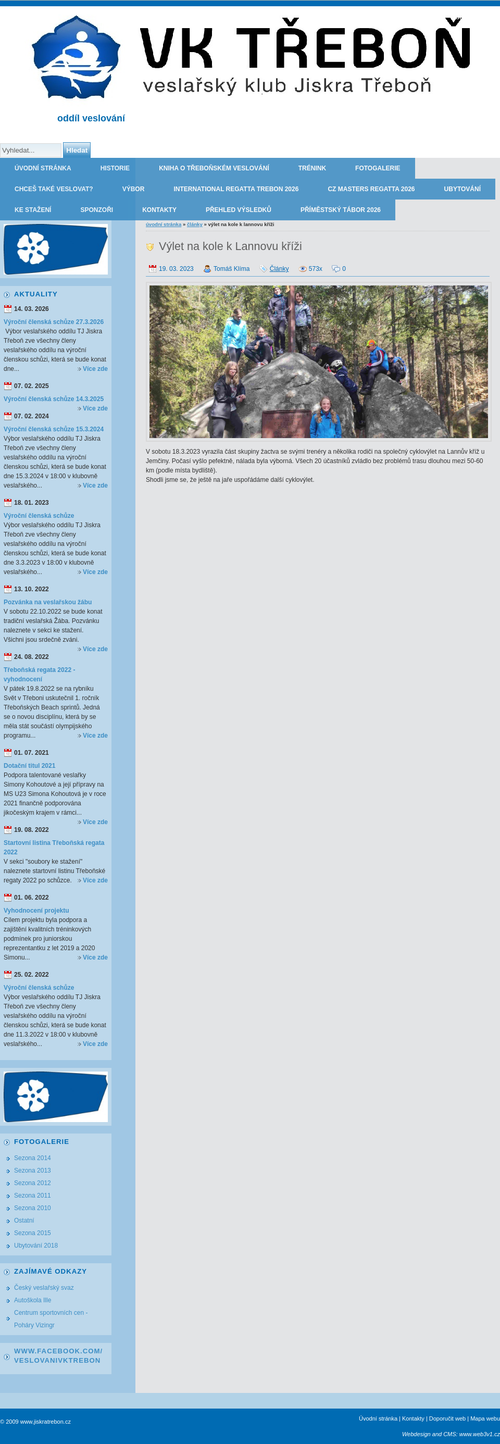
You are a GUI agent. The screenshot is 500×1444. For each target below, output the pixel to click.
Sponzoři (96, 210)
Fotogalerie (377, 168)
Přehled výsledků (238, 210)
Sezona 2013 (32, 1170)
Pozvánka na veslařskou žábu (48, 602)
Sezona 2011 (32, 1195)
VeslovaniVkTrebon (57, 1360)
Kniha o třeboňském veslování (214, 168)
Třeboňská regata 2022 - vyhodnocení (39, 674)
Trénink (312, 168)
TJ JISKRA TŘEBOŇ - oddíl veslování (439, 17)
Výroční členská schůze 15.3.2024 (54, 429)
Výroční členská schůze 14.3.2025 (54, 399)
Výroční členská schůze (39, 515)
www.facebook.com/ (58, 1351)
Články (195, 224)
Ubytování (462, 189)
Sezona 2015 (32, 1233)
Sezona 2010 (32, 1208)
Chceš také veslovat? (54, 189)
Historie (115, 168)
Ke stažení (33, 210)
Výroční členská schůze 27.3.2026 (54, 322)
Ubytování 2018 (36, 1245)
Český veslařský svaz (44, 1287)
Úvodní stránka (43, 168)
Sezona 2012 (32, 1183)
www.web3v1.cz (479, 1434)
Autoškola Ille (32, 1300)
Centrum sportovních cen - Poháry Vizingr (51, 1319)
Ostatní (24, 1220)
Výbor (133, 189)
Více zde (95, 368)
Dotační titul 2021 (29, 765)
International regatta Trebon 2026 (235, 189)
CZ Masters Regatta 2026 (371, 189)
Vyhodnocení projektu (36, 910)
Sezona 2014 (32, 1158)
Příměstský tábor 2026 (341, 210)
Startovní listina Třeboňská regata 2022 (54, 847)
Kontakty (159, 210)
